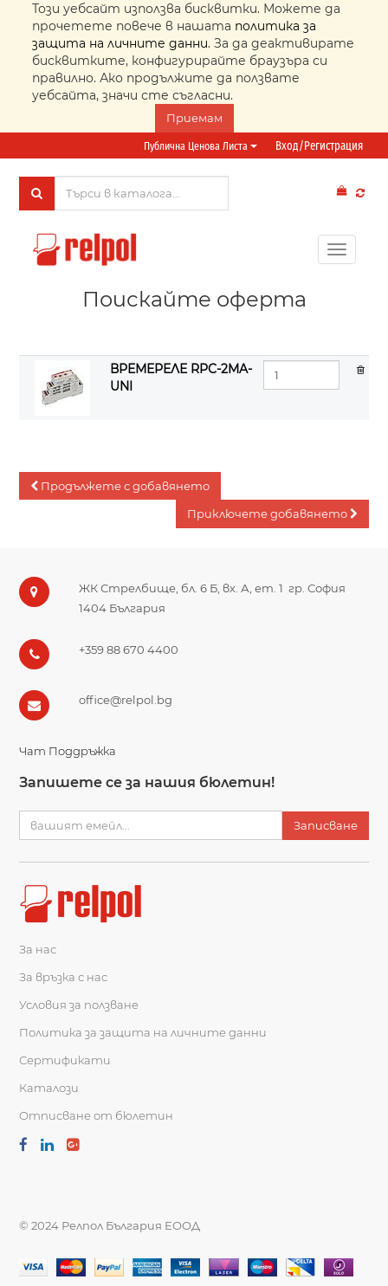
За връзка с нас (63, 977)
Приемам (194, 118)
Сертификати (65, 1060)
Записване (326, 825)
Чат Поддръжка (67, 751)
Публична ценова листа (200, 145)
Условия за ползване (79, 1004)
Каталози (49, 1088)
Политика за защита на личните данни (143, 1032)
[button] (120, 486)
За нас (37, 949)
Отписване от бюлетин (96, 1115)
